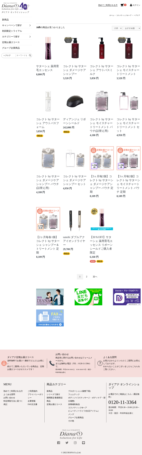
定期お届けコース (11, 42)
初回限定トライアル (12, 31)
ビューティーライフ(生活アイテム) (83, 411)
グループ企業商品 (11, 48)
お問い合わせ (62, 354)
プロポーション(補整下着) (79, 391)
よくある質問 (109, 357)
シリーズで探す (53, 394)
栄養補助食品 (74, 404)
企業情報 (31, 401)
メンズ (71, 414)
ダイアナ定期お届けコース (20, 357)
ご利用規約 (32, 391)
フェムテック (74, 394)
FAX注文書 (32, 404)
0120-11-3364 (83, 364)
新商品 (5, 19)
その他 (71, 421)
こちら (135, 366)
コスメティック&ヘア (77, 408)
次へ (95, 276)
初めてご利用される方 (108, 5)
